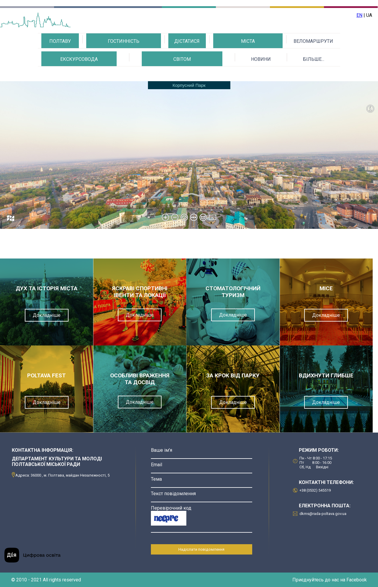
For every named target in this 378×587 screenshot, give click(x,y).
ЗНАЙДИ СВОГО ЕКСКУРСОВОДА (79, 75)
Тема (156, 479)
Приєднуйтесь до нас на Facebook (329, 580)
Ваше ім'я (161, 450)
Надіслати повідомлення (201, 549)
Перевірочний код (171, 508)
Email (156, 464)
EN (359, 15)
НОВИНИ (261, 59)
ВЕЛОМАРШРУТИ (313, 41)
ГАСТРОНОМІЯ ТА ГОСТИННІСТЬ (123, 57)
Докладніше (47, 315)
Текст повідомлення (173, 493)
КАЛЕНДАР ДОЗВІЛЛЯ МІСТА (248, 57)
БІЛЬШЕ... (313, 59)
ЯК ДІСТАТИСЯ (187, 57)
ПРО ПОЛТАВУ (60, 57)
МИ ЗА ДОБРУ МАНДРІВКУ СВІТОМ (182, 75)
